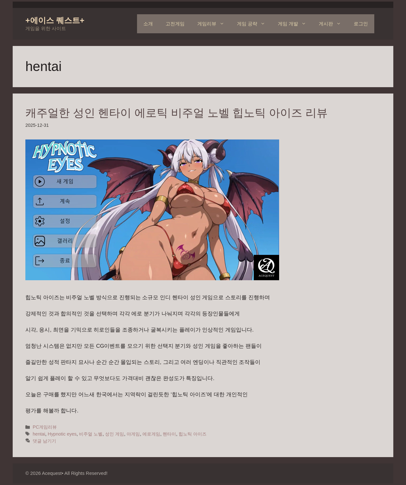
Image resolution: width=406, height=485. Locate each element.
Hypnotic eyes (62, 433)
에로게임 (151, 433)
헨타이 (169, 433)
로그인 (361, 23)
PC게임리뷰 (45, 427)
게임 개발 (295, 23)
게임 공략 (254, 23)
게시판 (333, 23)
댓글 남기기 (44, 440)
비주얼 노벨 (90, 433)
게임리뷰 (214, 23)
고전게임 (175, 23)
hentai (39, 433)
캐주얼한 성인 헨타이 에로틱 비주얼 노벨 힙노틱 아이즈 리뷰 (176, 113)
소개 (148, 23)
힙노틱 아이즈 (192, 433)
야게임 (133, 433)
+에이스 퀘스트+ (54, 20)
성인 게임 (114, 433)
